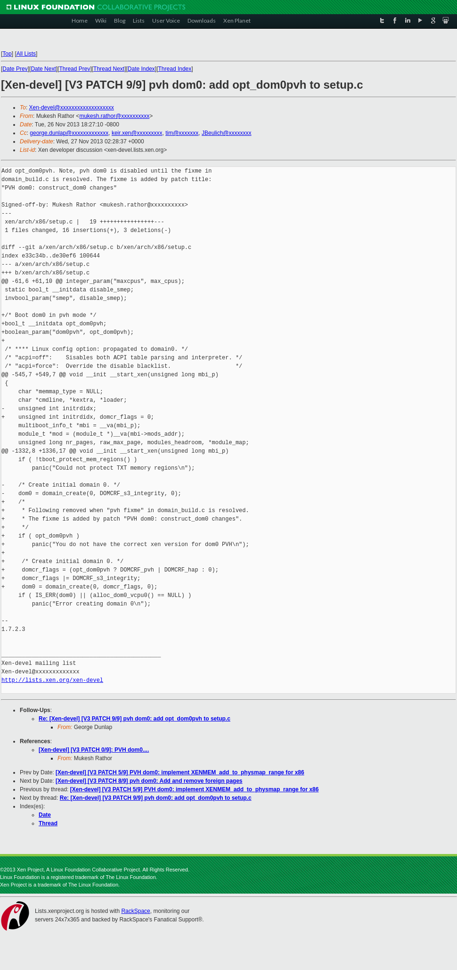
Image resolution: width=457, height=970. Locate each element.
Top (6, 53)
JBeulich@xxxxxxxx (227, 133)
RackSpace (135, 911)
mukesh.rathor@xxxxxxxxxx (114, 116)
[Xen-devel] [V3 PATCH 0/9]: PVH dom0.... (94, 749)
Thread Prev (74, 69)
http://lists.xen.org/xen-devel (52, 680)
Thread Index (175, 69)
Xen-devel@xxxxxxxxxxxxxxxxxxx (71, 107)
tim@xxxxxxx (181, 133)
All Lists (26, 53)
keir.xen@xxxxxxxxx (137, 133)
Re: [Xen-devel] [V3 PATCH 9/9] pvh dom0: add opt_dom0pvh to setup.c (134, 718)
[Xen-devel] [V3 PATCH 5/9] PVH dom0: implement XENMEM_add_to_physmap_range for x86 (180, 772)
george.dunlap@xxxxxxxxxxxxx (69, 133)
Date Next (43, 69)
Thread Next (108, 69)
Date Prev (14, 69)
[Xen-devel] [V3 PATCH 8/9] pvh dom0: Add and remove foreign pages (149, 781)
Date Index (141, 69)
